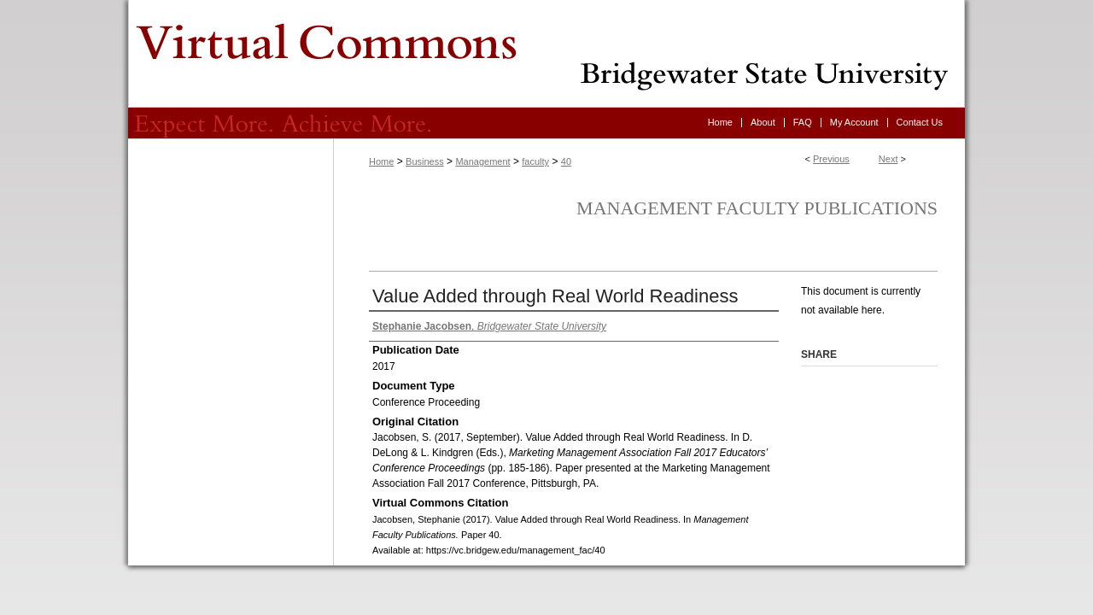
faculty (535, 161)
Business (425, 161)
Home (381, 161)
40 (566, 161)
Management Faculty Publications (757, 208)
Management (482, 161)
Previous (831, 159)
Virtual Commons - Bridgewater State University (546, 54)
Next (888, 159)
